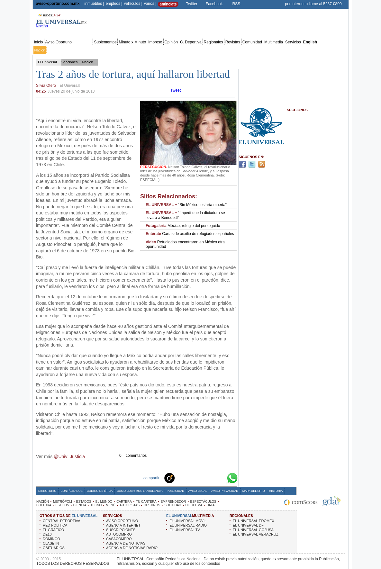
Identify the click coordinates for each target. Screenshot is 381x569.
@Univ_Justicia (69, 456)
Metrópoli (55, 50)
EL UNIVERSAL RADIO (188, 525)
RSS (236, 4)
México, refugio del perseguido (183, 225)
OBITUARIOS (54, 548)
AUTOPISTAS (130, 505)
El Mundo (123, 50)
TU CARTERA (146, 501)
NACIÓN (42, 501)
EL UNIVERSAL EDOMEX (253, 521)
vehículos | (133, 3)
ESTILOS (62, 505)
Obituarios (303, 50)
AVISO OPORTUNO (122, 521)
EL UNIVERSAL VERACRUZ (255, 534)
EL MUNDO (103, 501)
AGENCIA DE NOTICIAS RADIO (132, 548)
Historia (276, 490)
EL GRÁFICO (53, 530)
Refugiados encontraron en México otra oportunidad (185, 244)
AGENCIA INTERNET (123, 525)
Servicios (293, 42)
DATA (210, 505)
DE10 (47, 534)
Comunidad (252, 42)
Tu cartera (155, 50)
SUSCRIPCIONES (120, 530)
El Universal (47, 62)
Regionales (213, 42)
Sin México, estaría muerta (186, 205)
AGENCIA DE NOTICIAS (125, 543)
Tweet (175, 90)
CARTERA (124, 501)
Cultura (217, 50)
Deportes (246, 50)
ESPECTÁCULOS (203, 501)
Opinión (171, 42)
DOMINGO (51, 539)
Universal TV (265, 50)
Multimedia (273, 42)
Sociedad (285, 50)
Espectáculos (199, 50)
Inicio (38, 42)
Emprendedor (176, 50)
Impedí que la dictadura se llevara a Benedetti (185, 215)
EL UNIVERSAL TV (184, 530)
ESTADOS (83, 501)
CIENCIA (79, 505)
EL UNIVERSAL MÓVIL (187, 521)
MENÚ (110, 505)
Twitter (191, 4)
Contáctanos (71, 490)
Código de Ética (100, 490)
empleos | (114, 3)
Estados (107, 50)
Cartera (139, 50)
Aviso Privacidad (224, 490)
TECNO (96, 505)
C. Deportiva (191, 42)
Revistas (232, 42)
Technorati (179, 478)
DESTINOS (152, 505)
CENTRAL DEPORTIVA (61, 521)
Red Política (88, 50)
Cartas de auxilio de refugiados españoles (190, 233)
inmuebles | (94, 3)
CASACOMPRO (119, 539)
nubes (49, 15)
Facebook (214, 4)
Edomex (70, 50)
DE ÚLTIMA (194, 505)
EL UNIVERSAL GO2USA (253, 530)
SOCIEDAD (172, 505)
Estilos (231, 50)
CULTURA (43, 505)
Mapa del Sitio (253, 490)
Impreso (155, 42)
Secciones (83, 42)
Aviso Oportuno (58, 42)
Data (335, 50)
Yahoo (210, 478)
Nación (39, 50)
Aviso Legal (197, 490)
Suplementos (105, 42)
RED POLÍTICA (55, 525)
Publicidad (321, 50)
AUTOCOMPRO (119, 534)
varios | (150, 3)
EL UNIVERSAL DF (248, 525)
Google (220, 478)
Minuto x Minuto (132, 42)
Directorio (47, 490)
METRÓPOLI (62, 501)
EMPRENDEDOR (173, 501)
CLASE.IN (51, 543)
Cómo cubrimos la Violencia (140, 490)
